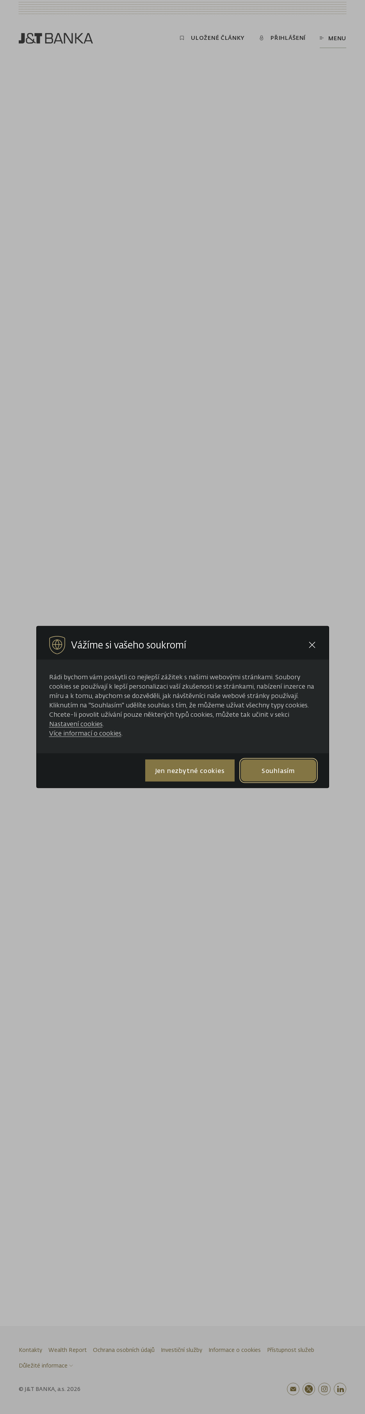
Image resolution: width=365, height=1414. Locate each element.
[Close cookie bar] (312, 645)
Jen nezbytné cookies (190, 770)
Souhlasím (278, 770)
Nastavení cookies (76, 723)
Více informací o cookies (85, 733)
